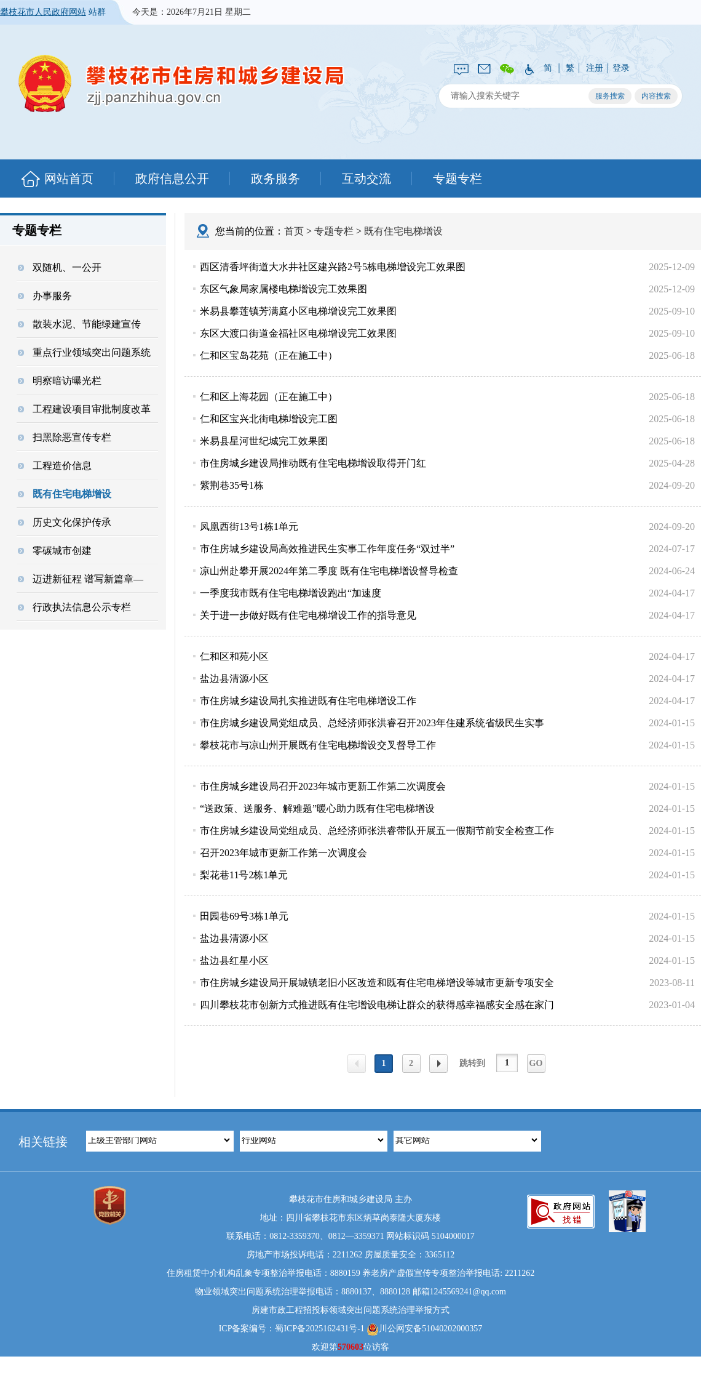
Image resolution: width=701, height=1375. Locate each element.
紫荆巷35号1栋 (232, 485)
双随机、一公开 (59, 267)
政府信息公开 (172, 178)
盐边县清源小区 (234, 678)
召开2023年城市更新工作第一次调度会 (283, 853)
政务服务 (275, 178)
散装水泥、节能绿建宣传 (79, 324)
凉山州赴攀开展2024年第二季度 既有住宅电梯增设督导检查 (329, 571)
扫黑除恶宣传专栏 (64, 437)
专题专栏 (457, 178)
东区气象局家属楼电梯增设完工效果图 (283, 289)
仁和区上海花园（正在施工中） (269, 396)
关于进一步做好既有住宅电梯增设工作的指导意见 (308, 615)
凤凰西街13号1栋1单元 (249, 526)
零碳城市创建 (55, 550)
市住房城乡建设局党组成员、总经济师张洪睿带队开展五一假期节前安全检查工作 (377, 830)
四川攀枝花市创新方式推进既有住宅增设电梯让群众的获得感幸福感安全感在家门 (377, 1005)
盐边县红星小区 (234, 960)
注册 (594, 68)
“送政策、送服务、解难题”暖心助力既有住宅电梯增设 (317, 808)
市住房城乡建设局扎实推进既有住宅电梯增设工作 (308, 701)
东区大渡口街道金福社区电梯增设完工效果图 (298, 333)
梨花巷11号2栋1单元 (244, 875)
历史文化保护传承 (64, 522)
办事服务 (45, 296)
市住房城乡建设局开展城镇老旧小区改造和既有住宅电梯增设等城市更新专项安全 (377, 982)
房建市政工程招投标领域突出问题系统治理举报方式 (350, 1310)
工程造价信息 (55, 465)
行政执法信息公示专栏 (74, 607)
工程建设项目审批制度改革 (84, 409)
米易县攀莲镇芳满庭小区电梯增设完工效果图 (298, 311)
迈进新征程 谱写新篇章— (80, 579)
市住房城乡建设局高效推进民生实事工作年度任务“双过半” (327, 548)
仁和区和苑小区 (234, 656)
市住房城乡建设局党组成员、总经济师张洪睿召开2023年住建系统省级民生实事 (372, 723)
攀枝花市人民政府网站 (43, 12)
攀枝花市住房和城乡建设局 (181, 83)
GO (536, 1063)
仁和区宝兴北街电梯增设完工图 (269, 419)
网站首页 (68, 178)
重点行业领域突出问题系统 (84, 352)
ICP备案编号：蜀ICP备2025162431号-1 (292, 1328)
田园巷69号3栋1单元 (244, 916)
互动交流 (366, 178)
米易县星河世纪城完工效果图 (264, 441)
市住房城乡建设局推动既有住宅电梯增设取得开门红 (313, 463)
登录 (621, 68)
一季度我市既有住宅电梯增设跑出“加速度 (290, 593)
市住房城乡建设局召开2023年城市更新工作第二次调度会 (323, 786)
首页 (294, 231)
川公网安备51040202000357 (424, 1329)
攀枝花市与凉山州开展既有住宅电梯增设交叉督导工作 (318, 745)
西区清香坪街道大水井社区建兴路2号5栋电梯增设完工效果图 (332, 267)
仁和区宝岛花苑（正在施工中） (269, 355)
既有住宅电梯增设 (64, 494)
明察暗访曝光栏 (59, 380)
